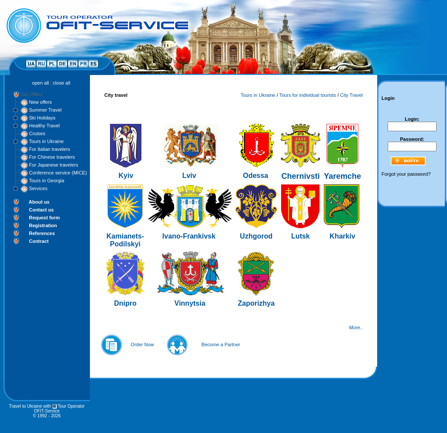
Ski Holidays (42, 117)
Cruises (37, 133)
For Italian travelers (49, 149)
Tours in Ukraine (46, 141)
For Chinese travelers (52, 157)
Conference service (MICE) (58, 172)
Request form (44, 217)
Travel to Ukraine (25, 406)
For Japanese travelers (53, 164)
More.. (356, 327)
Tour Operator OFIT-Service (59, 408)
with (47, 406)
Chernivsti (300, 176)
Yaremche (342, 176)
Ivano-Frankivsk (189, 236)
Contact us (41, 209)
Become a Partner (221, 344)
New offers (40, 102)
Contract (38, 241)
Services (38, 188)
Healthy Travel (44, 125)
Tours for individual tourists (307, 95)
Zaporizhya (256, 303)
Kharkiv (342, 236)
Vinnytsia (190, 303)
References (42, 233)
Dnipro (125, 303)
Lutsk (300, 236)
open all (40, 82)
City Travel (351, 95)
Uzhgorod (256, 236)
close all (61, 82)
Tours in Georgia (46, 180)
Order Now (142, 344)
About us (39, 202)
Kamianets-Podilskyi (125, 240)
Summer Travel (45, 110)
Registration (43, 225)
